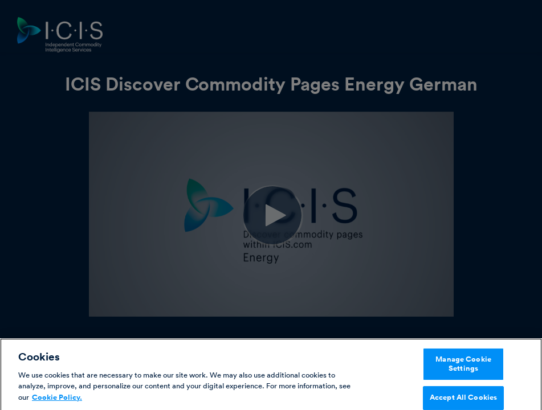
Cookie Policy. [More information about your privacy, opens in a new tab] (57, 400)
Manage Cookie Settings (463, 366)
